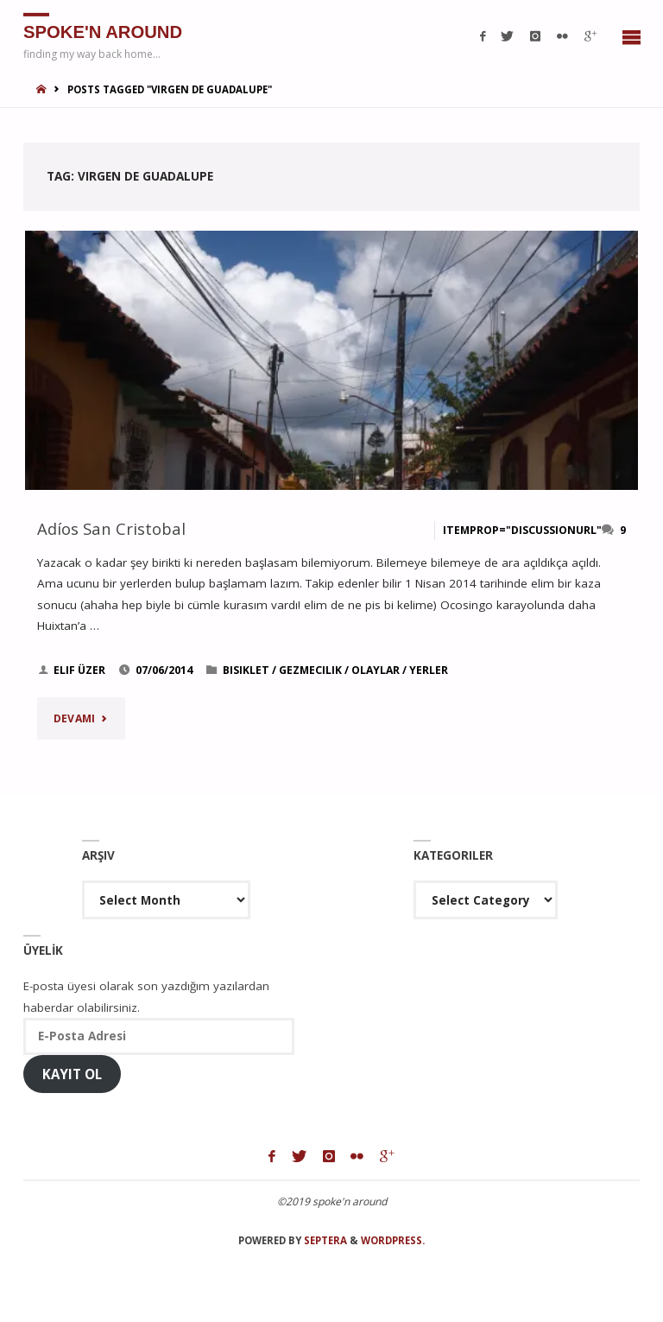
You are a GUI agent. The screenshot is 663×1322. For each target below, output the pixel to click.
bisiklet (246, 670)
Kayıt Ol (72, 1074)
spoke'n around (102, 31)
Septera (324, 1240)
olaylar (375, 670)
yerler (428, 670)
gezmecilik (310, 670)
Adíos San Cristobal (111, 528)
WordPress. (393, 1240)
